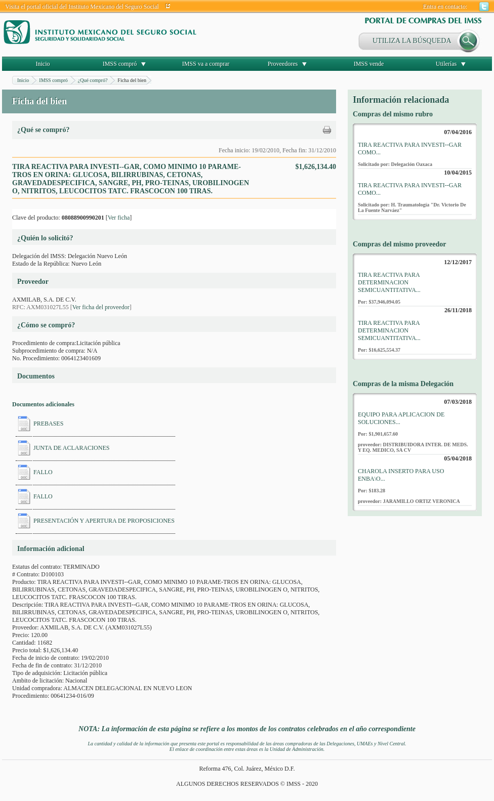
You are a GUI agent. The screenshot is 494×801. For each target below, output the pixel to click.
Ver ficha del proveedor (101, 307)
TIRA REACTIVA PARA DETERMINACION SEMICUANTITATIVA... (389, 282)
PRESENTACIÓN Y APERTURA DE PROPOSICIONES (104, 520)
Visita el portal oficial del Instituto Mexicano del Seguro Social (82, 6)
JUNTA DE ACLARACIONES (71, 447)
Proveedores (283, 63)
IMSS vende (369, 63)
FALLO (43, 472)
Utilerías (446, 63)
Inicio (43, 63)
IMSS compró (120, 63)
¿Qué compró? (93, 80)
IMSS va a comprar (206, 63)
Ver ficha (119, 217)
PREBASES (48, 423)
